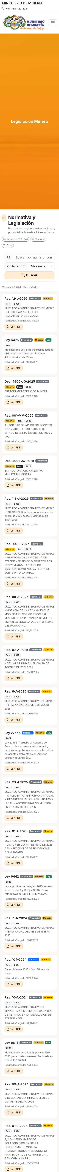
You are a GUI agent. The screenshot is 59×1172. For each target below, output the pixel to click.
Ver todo (38, 239)
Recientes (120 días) (15, 239)
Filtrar (7, 245)
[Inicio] (23, 22)
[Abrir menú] (52, 22)
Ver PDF (14, 326)
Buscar (29, 275)
